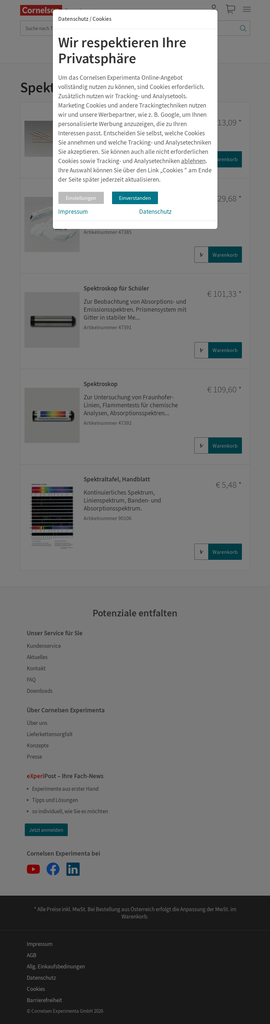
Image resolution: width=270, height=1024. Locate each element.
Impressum (73, 211)
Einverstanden (135, 198)
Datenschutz (155, 211)
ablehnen (193, 161)
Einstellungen (81, 198)
